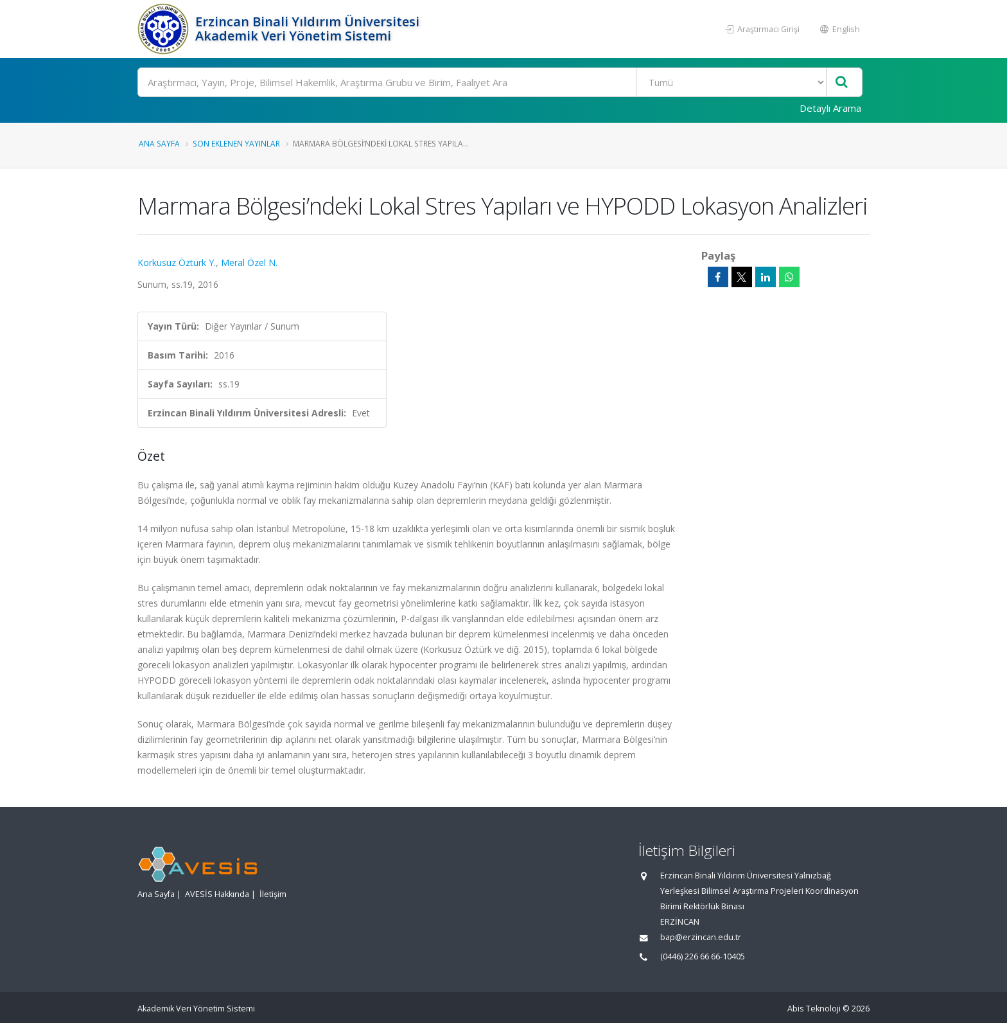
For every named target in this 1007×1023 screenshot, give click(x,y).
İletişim (272, 894)
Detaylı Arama (830, 108)
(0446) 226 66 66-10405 (702, 956)
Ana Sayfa (159, 143)
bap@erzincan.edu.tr (700, 937)
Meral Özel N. (249, 262)
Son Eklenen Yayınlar (236, 143)
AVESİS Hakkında (217, 894)
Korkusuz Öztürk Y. (176, 262)
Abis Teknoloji (814, 1008)
